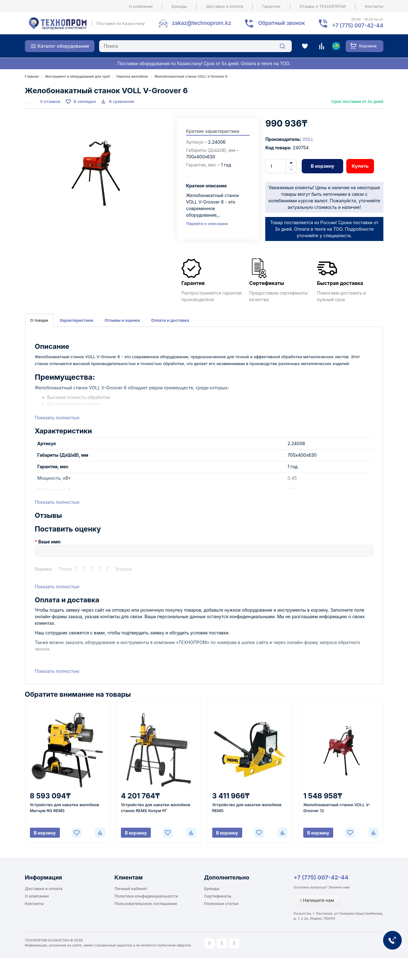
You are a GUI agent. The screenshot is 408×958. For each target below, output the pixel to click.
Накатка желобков (132, 76)
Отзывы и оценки (122, 320)
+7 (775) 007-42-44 (321, 877)
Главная (32, 76)
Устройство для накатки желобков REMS (246, 807)
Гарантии (271, 6)
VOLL (308, 139)
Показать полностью (57, 417)
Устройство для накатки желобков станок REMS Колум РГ (155, 807)
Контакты (374, 6)
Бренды (179, 6)
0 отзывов (50, 101)
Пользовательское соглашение (145, 903)
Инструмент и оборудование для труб (77, 76)
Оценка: (44, 569)
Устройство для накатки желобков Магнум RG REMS (64, 807)
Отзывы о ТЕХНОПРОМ (323, 6)
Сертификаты (217, 895)
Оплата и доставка (170, 320)
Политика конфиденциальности (146, 895)
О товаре (39, 320)
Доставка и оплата (224, 6)
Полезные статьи (221, 903)
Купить (360, 166)
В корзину (322, 166)
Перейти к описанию (207, 223)
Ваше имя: (49, 541)
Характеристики (76, 320)
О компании (140, 6)
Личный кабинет (130, 888)
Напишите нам (317, 900)
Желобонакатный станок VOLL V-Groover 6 (190, 76)
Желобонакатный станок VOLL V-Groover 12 (336, 807)
